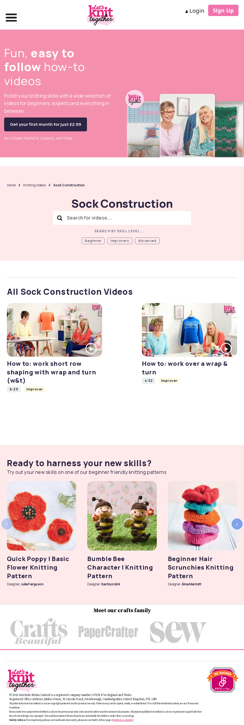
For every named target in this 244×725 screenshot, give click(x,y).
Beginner (93, 240)
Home (11, 185)
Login (195, 10)
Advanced (147, 240)
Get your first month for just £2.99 (45, 124)
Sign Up (223, 10)
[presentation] (6, 524)
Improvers (119, 240)
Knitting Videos (34, 185)
